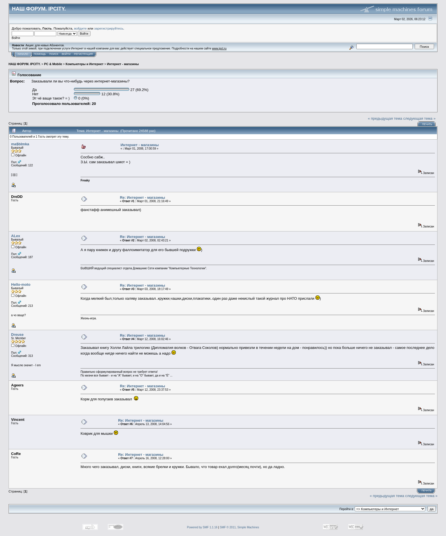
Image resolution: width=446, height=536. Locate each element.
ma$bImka (20, 144)
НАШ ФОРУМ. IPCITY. (25, 64)
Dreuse (17, 334)
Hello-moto (20, 284)
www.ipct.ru (219, 48)
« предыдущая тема (385, 118)
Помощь (40, 54)
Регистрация (83, 54)
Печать (427, 124)
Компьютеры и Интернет (85, 64)
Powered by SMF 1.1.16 (202, 527)
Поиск (53, 54)
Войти (66, 54)
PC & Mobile (53, 64)
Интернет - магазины (123, 64)
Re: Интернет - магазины (142, 197)
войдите (80, 28)
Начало (23, 54)
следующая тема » (419, 118)
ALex (15, 236)
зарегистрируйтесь (108, 28)
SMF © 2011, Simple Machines (239, 527)
